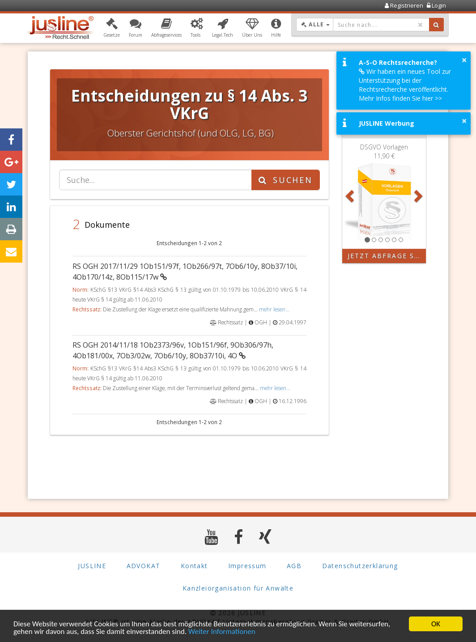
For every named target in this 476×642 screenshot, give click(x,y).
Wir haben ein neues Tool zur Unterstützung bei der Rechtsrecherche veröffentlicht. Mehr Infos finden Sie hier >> (405, 84)
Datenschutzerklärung (360, 565)
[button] (111, 28)
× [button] (464, 59)
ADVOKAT (144, 565)
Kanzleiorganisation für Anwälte (238, 588)
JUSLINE (92, 565)
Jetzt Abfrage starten (387, 255)
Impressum (247, 565)
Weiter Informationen (221, 632)
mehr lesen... (274, 309)
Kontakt (194, 565)
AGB (294, 565)
